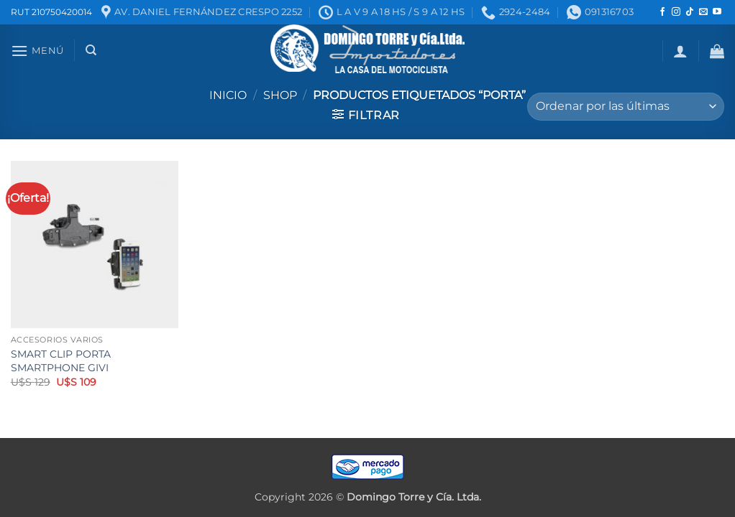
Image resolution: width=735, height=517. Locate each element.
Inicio (228, 95)
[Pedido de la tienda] (625, 107)
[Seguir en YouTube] (717, 12)
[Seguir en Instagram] (676, 12)
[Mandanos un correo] (703, 12)
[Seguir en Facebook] (662, 12)
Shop (280, 95)
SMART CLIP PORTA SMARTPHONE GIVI (61, 361)
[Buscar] (91, 50)
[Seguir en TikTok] (689, 12)
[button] (37, 50)
